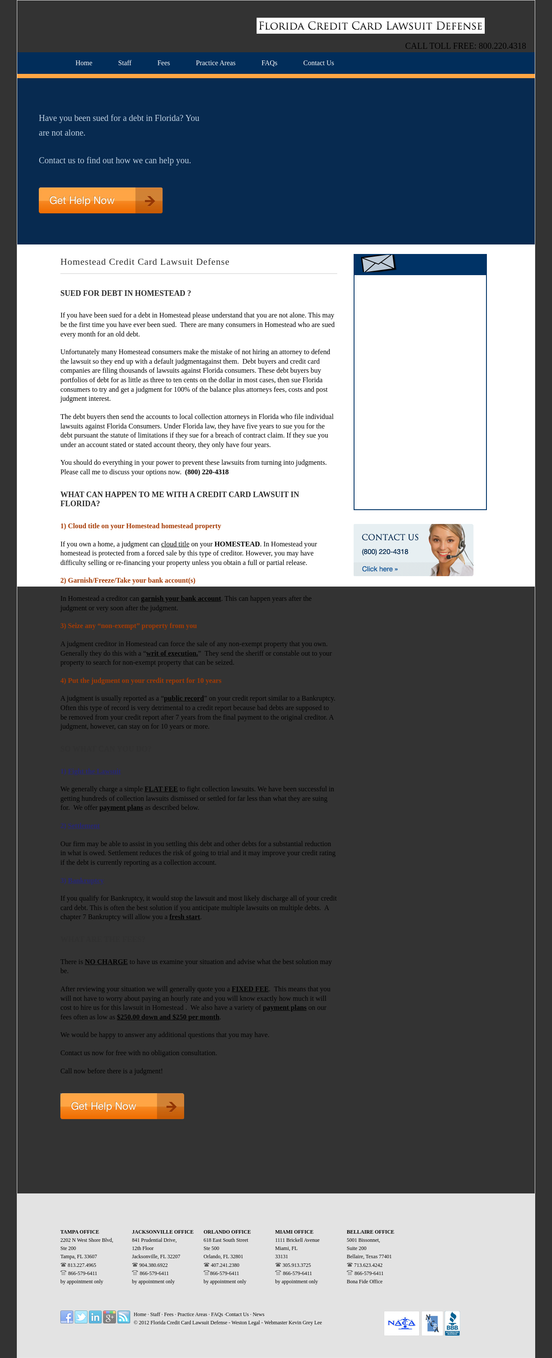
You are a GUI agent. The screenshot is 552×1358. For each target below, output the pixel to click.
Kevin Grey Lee (305, 1323)
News (258, 1314)
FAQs (217, 1314)
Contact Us (237, 1314)
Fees (169, 1314)
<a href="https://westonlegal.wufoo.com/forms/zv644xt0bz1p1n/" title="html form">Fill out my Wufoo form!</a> (420, 391)
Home (140, 1314)
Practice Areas (192, 1314)
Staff (155, 1314)
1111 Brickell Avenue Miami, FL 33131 (297, 1248)
